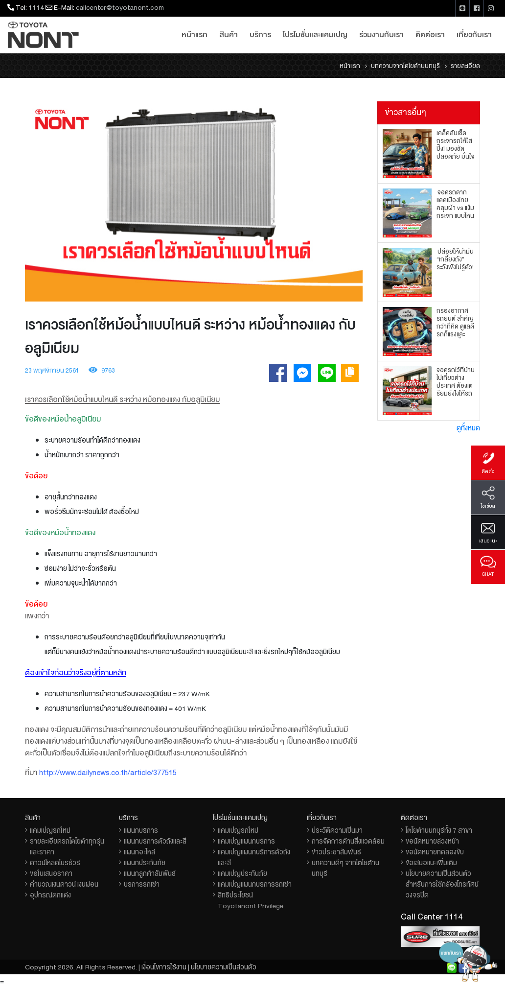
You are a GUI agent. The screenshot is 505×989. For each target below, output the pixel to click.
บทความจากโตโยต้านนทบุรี (405, 66)
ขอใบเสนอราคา (51, 873)
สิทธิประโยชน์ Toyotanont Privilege (250, 900)
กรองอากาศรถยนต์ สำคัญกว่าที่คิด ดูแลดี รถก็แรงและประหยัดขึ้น (455, 327)
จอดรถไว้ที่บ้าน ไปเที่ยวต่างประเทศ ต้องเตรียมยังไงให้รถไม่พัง (455, 386)
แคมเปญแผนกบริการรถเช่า (255, 884)
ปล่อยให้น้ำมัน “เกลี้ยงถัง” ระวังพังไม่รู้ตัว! (455, 259)
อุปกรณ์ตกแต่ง (50, 895)
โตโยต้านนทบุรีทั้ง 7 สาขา (439, 830)
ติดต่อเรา (430, 34)
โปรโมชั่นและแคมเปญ (315, 34)
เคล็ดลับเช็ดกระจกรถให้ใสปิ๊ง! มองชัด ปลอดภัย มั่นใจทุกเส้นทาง (455, 149)
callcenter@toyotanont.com (120, 7)
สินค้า (228, 34)
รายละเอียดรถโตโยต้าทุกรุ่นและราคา (67, 846)
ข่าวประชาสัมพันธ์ (336, 852)
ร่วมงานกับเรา (381, 34)
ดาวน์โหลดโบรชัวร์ (55, 863)
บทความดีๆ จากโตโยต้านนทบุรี (345, 868)
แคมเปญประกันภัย (242, 873)
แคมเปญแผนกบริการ (246, 841)
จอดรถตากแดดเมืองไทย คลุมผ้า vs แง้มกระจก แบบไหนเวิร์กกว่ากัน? (455, 208)
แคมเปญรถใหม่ (50, 830)
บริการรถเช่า (142, 884)
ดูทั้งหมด (468, 428)
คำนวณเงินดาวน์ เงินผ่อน (64, 884)
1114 (36, 7)
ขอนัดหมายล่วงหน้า (432, 841)
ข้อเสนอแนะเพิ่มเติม (431, 863)
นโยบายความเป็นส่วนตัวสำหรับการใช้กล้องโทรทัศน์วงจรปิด (442, 884)
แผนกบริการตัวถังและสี (155, 841)
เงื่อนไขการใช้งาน (163, 967)
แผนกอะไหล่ (139, 852)
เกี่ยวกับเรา (474, 34)
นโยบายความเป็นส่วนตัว (223, 967)
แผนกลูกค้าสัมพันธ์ (150, 873)
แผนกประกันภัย (144, 863)
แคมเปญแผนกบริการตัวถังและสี (254, 857)
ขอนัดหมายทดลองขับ (435, 852)
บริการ (260, 34)
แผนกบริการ (141, 830)
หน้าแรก (194, 34)
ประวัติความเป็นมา (337, 830)
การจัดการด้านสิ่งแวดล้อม (348, 841)
